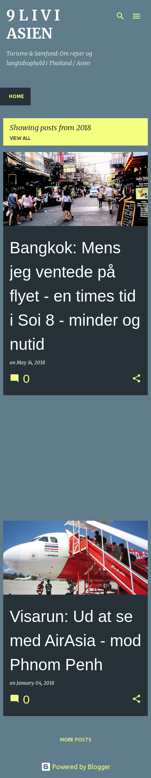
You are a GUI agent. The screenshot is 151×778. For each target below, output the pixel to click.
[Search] (120, 16)
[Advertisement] (75, 458)
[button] (136, 379)
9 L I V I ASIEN (33, 24)
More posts (75, 739)
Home (16, 96)
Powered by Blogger (75, 766)
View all (20, 138)
